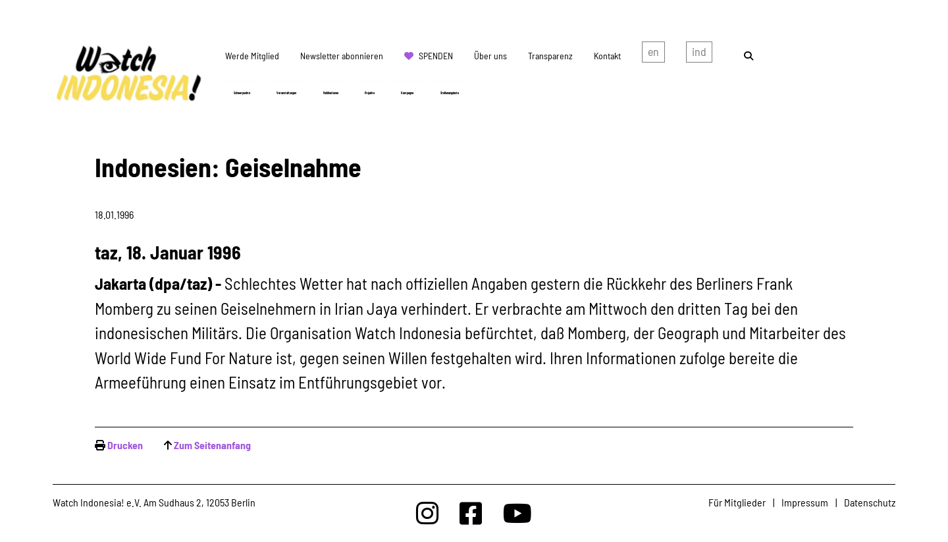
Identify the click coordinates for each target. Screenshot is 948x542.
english (653, 55)
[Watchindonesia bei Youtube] (517, 512)
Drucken (125, 445)
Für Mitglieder (737, 502)
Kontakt (607, 55)
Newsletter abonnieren (341, 55)
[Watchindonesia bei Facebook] (471, 512)
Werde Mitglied (252, 55)
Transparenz (550, 55)
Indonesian (699, 55)
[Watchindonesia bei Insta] (427, 512)
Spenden (436, 55)
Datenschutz (869, 502)
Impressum (804, 502)
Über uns (490, 55)
